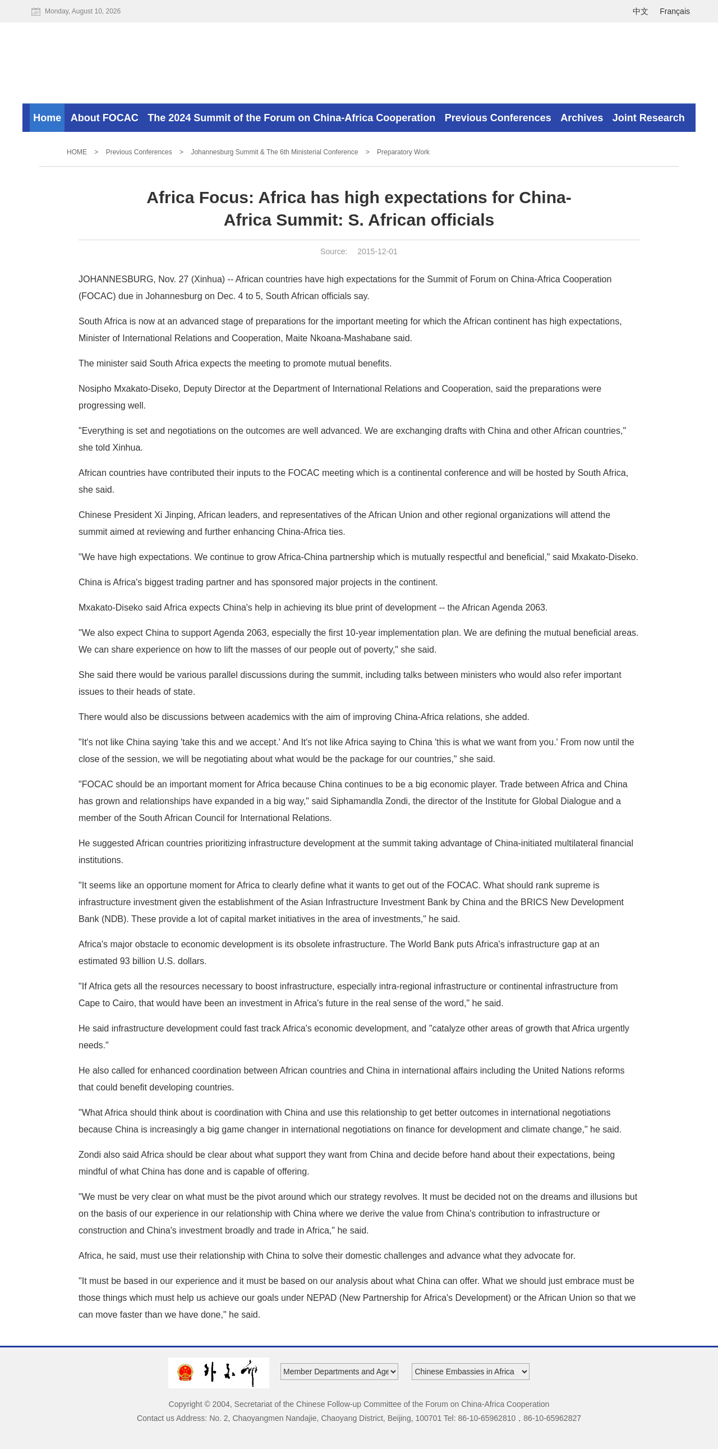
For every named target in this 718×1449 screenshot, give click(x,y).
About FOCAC (105, 117)
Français (675, 11)
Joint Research (649, 117)
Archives (581, 117)
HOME (77, 152)
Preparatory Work (403, 152)
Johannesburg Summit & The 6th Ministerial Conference (274, 152)
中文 (640, 11)
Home (47, 117)
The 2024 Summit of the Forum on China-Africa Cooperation (291, 117)
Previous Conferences (498, 117)
